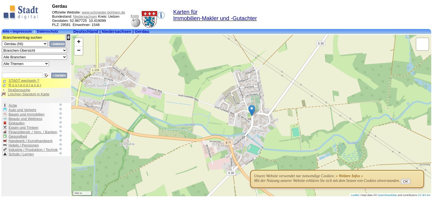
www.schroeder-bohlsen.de (103, 12)
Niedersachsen (85, 16)
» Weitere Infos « (349, 176)
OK (405, 181)
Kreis (135, 16)
